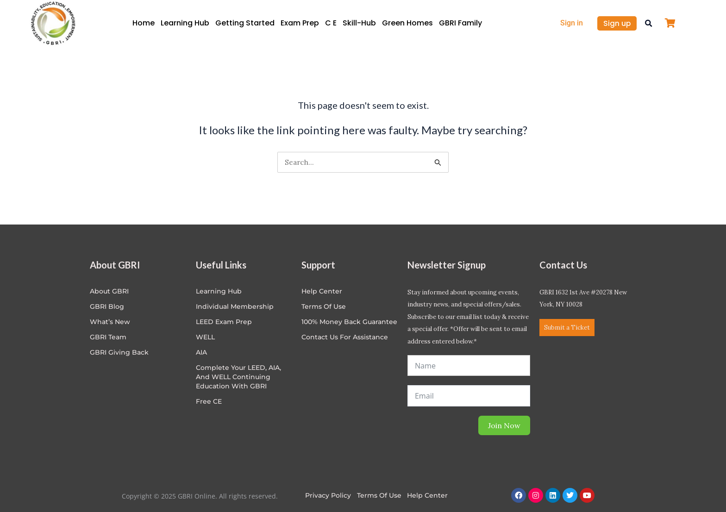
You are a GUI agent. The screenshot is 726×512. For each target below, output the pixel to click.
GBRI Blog (107, 306)
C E (331, 23)
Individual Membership (235, 306)
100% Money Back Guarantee (349, 322)
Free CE (209, 401)
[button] (648, 23)
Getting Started (245, 23)
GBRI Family (460, 23)
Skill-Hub (359, 23)
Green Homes (407, 23)
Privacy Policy (328, 495)
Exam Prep (300, 23)
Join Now (504, 425)
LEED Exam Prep (224, 322)
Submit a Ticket (567, 327)
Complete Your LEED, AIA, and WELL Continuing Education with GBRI (238, 376)
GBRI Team (108, 337)
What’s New (110, 322)
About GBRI (109, 291)
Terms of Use (323, 306)
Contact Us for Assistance (344, 337)
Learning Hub (185, 23)
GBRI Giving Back (119, 352)
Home (143, 23)
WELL (205, 337)
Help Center (427, 495)
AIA (201, 352)
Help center (321, 291)
